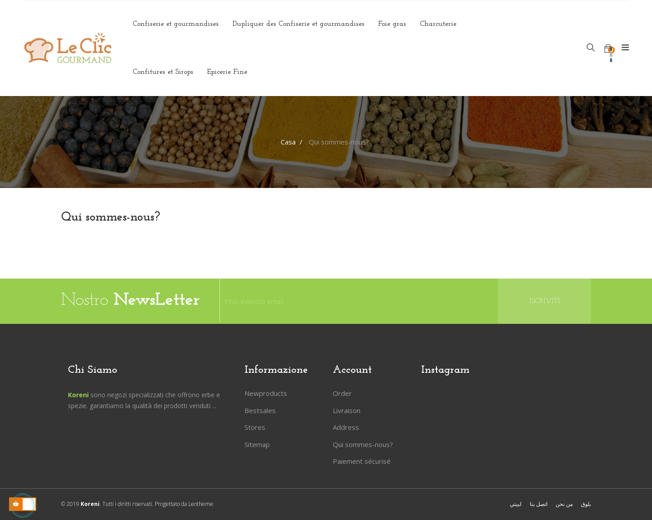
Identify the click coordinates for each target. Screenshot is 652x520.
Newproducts (265, 393)
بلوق (586, 504)
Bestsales (260, 410)
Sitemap (257, 444)
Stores (254, 427)
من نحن (564, 504)
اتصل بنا (538, 504)
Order (342, 393)
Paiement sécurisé (362, 461)
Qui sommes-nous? (363, 444)
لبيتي (516, 504)
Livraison (346, 410)
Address (346, 427)
